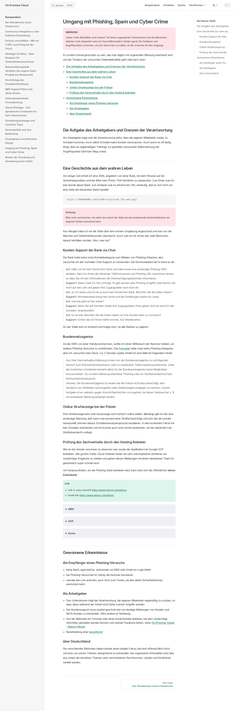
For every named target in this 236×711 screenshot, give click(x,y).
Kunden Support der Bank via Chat (213, 36)
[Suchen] (62, 5)
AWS (71, 509)
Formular (124, 348)
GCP (70, 521)
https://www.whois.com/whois (109, 490)
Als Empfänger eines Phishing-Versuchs (213, 62)
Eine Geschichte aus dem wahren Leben (214, 31)
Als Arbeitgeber (207, 68)
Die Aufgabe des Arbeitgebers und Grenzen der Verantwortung (214, 26)
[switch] (227, 5)
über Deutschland (209, 73)
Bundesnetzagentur (210, 41)
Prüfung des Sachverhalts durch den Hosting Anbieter (213, 52)
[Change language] (215, 5)
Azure (71, 533)
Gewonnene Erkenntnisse (211, 57)
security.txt (96, 632)
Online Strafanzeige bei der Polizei (213, 47)
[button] (22, 16)
